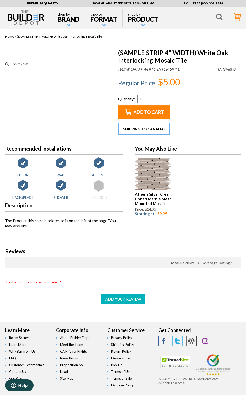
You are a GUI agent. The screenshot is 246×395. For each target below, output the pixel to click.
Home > (11, 37)
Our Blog (16, 378)
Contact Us (17, 371)
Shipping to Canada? (144, 129)
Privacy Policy (121, 338)
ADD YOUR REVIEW (123, 299)
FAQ (12, 358)
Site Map (67, 378)
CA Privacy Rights (73, 351)
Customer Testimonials (26, 365)
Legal (64, 371)
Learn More (17, 344)
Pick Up (117, 365)
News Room (69, 358)
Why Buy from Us (22, 351)
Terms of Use (121, 371)
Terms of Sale (121, 378)
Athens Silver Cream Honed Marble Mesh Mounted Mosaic (153, 199)
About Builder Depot (76, 338)
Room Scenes (19, 338)
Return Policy (121, 351)
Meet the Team (71, 344)
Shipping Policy (122, 344)
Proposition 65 (71, 365)
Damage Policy (122, 385)
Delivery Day (121, 358)
